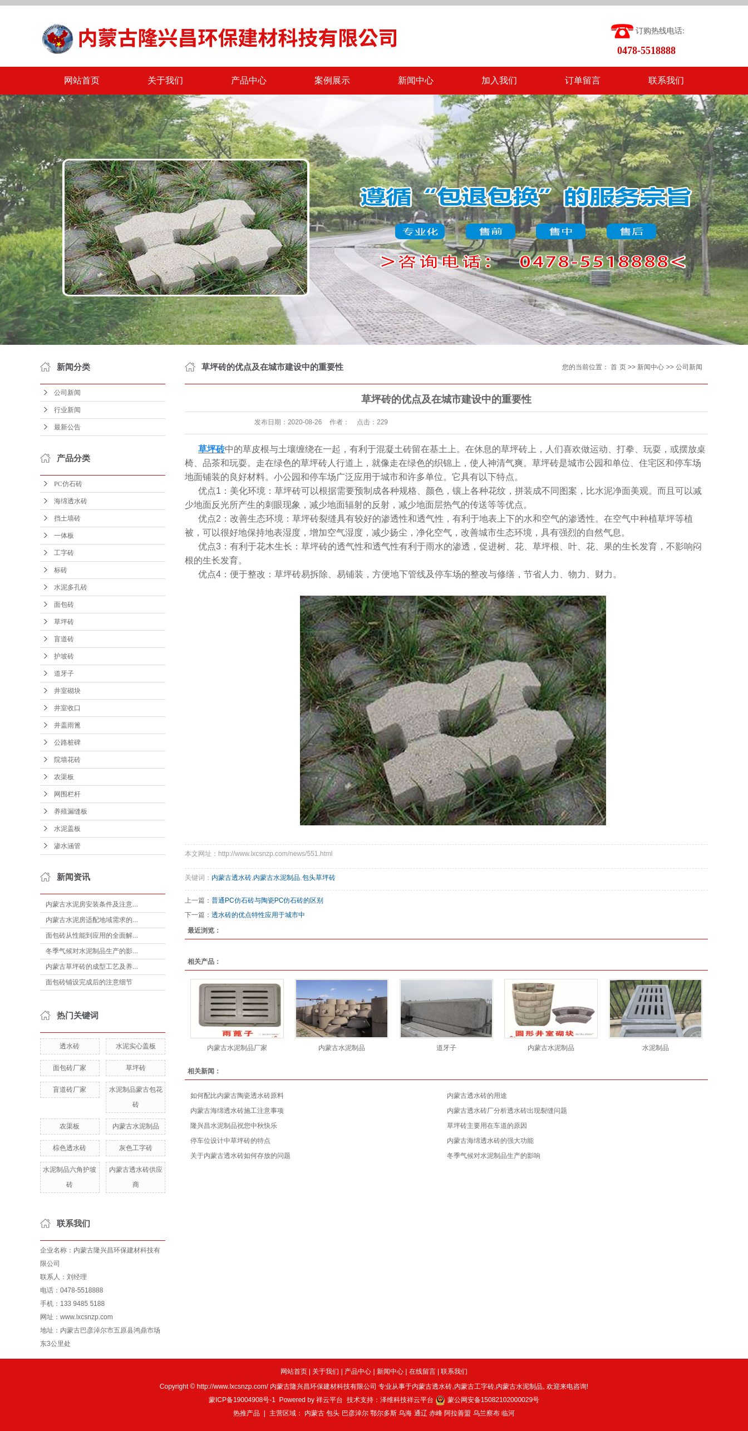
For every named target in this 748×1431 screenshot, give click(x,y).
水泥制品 (655, 1048)
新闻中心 (416, 80)
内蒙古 (314, 1413)
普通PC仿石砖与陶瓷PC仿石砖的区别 (267, 900)
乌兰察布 (486, 1413)
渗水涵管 (67, 846)
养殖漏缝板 (70, 811)
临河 (508, 1413)
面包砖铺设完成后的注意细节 (89, 982)
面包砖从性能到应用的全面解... (92, 935)
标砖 (60, 570)
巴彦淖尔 (355, 1413)
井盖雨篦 (67, 725)
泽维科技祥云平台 (407, 1400)
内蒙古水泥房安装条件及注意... (92, 904)
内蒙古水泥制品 (135, 1126)
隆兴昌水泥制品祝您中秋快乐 (233, 1126)
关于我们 (165, 80)
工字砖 (64, 553)
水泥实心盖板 (136, 1046)
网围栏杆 (67, 794)
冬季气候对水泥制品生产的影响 (493, 1156)
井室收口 (67, 708)
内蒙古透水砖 (231, 878)
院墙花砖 (67, 760)
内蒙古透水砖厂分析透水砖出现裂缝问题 (507, 1111)
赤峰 (435, 1413)
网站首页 (82, 80)
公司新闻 (67, 393)
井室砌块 (67, 691)
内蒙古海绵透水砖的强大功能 (490, 1141)
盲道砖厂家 (69, 1089)
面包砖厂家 (69, 1068)
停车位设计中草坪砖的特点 (230, 1141)
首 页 (618, 367)
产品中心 (249, 80)
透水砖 (70, 1046)
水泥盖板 (67, 829)
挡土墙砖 (67, 518)
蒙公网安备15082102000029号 (487, 1400)
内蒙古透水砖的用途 (477, 1096)
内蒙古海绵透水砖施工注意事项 (237, 1111)
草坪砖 (64, 622)
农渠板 (64, 777)
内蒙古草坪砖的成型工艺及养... (92, 966)
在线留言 (422, 1371)
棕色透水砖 (69, 1148)
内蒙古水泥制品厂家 (237, 1048)
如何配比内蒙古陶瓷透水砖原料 (237, 1096)
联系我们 (666, 80)
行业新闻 (67, 410)
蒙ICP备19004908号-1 (242, 1400)
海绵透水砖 (70, 501)
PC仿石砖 (68, 484)
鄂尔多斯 (383, 1413)
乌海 (405, 1413)
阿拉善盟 (457, 1413)
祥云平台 (329, 1400)
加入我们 (499, 80)
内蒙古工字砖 (474, 1386)
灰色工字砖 (135, 1148)
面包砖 (64, 604)
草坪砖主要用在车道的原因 (487, 1126)
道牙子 (64, 673)
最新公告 (67, 427)
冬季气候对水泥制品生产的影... (92, 951)
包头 (332, 1413)
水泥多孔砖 (70, 587)
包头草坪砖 (319, 878)
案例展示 (332, 80)
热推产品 (246, 1413)
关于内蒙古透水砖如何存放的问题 (240, 1156)
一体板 (64, 535)
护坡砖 (64, 656)
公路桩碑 (67, 742)
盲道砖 (64, 639)
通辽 (420, 1413)
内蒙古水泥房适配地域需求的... (92, 920)
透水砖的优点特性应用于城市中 (258, 915)
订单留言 (583, 80)
